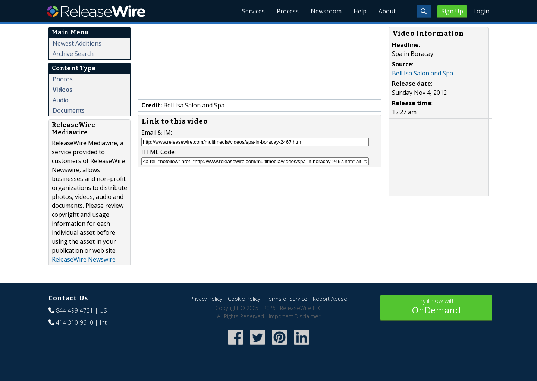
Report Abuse (330, 298)
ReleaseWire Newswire (84, 259)
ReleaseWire (96, 11)
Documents (69, 110)
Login (481, 11)
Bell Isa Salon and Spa (422, 73)
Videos (62, 89)
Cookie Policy (244, 298)
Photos (63, 79)
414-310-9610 (74, 322)
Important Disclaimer (294, 316)
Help (360, 11)
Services (253, 11)
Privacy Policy (206, 298)
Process (288, 11)
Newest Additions (77, 43)
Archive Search (73, 54)
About (387, 11)
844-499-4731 (74, 310)
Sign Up (452, 11)
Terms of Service (286, 298)
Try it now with (436, 307)
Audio (61, 100)
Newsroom (326, 11)
